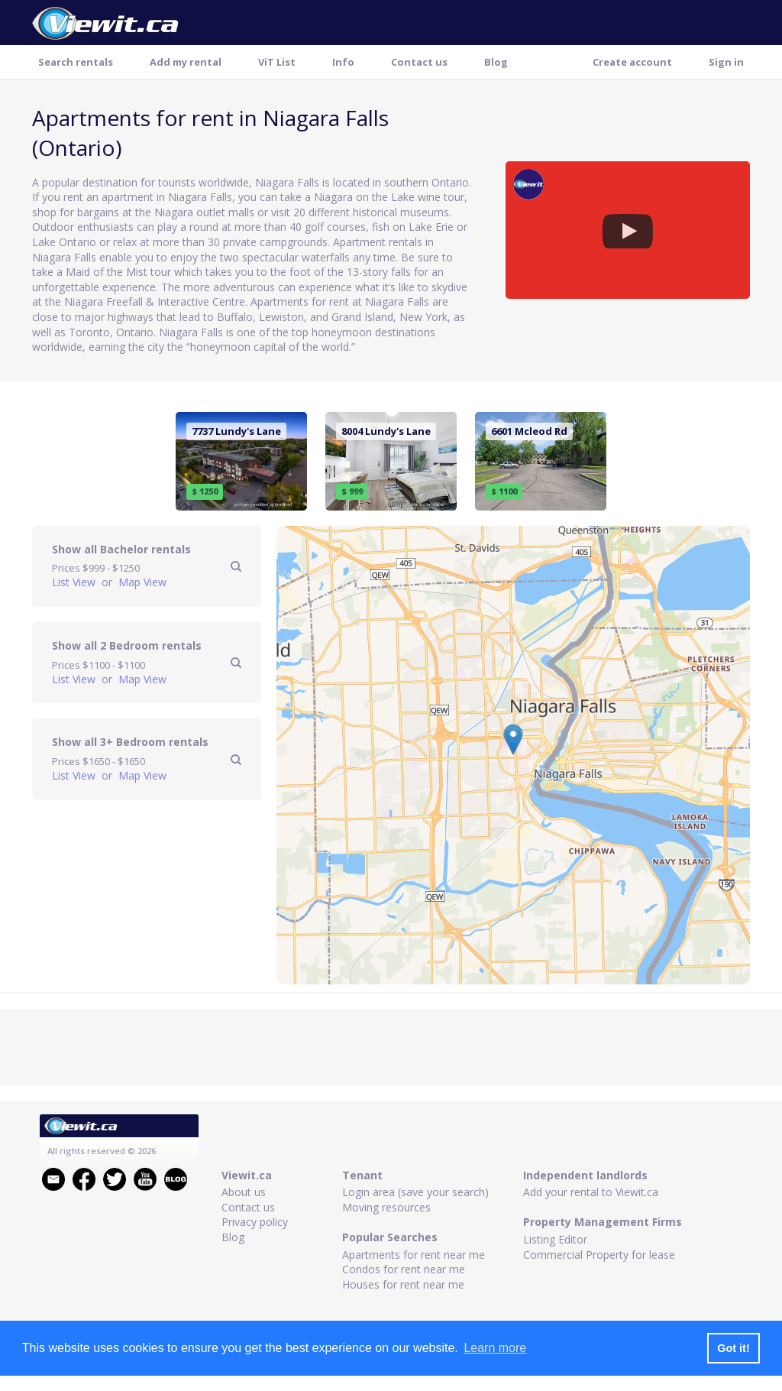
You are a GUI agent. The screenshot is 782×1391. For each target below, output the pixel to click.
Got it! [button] (733, 1348)
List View (75, 582)
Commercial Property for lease (599, 1254)
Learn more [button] (495, 1347)
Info (343, 62)
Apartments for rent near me (413, 1254)
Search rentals (75, 62)
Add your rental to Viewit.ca (590, 1192)
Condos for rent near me (403, 1269)
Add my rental (185, 62)
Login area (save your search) (415, 1192)
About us (243, 1192)
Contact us (419, 62)
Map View (142, 582)
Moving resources (386, 1207)
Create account (632, 62)
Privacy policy (254, 1221)
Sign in (726, 62)
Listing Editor (555, 1239)
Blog (496, 62)
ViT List (277, 62)
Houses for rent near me (403, 1284)
